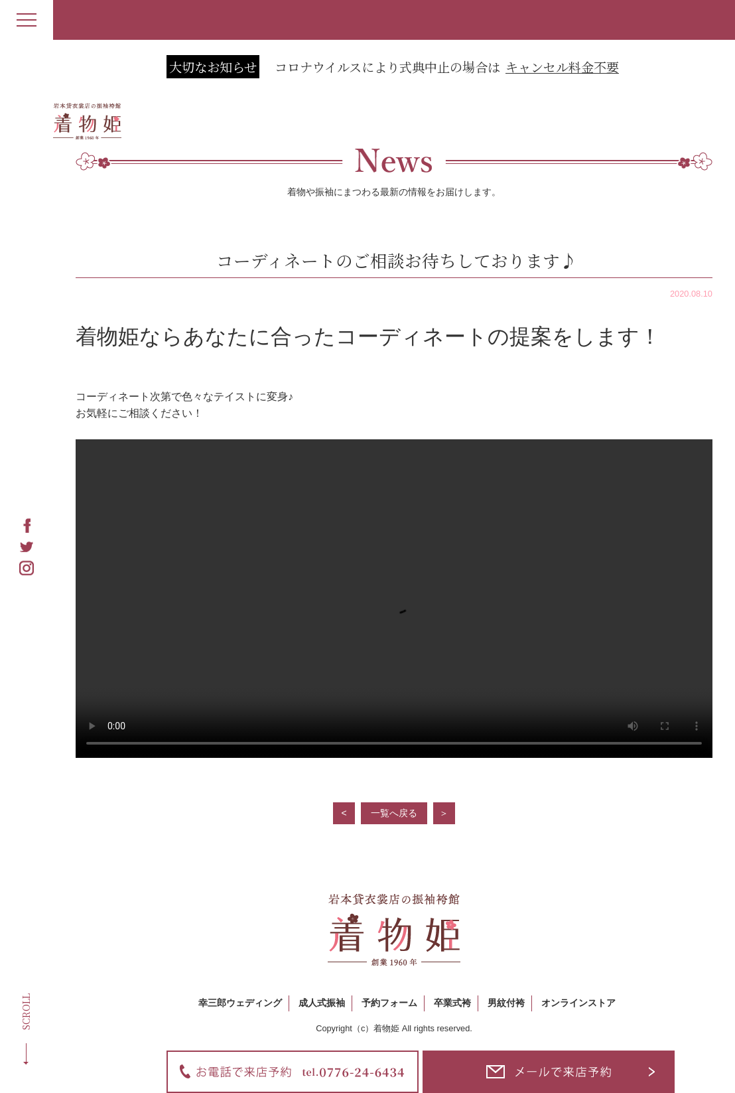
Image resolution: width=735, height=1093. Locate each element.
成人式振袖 (322, 1002)
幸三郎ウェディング (240, 1002)
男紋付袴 (506, 1002)
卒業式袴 (452, 1002)
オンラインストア (578, 1002)
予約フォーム (389, 1002)
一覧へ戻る (394, 813)
